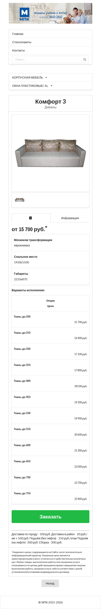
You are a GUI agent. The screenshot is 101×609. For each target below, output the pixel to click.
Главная (17, 34)
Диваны (50, 107)
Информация (70, 218)
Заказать (51, 516)
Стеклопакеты (21, 42)
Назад (50, 583)
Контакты (18, 50)
